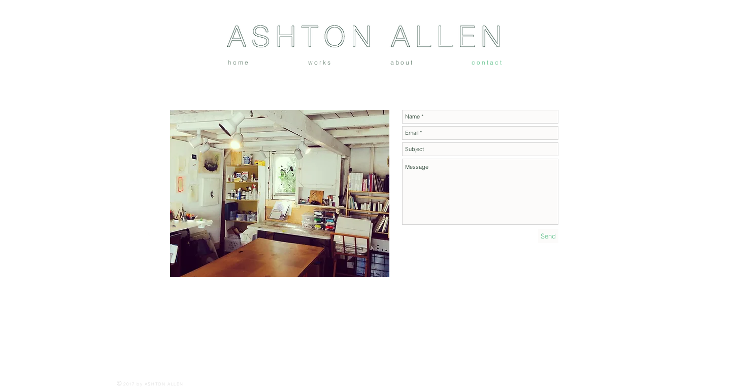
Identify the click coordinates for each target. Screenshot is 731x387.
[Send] (548, 236)
